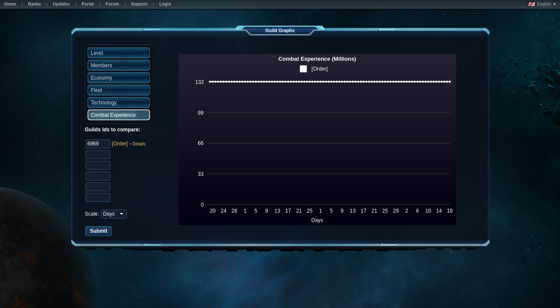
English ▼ (542, 4)
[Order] (120, 144)
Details (139, 144)
